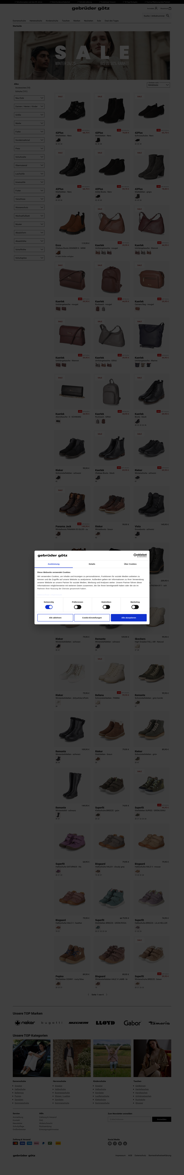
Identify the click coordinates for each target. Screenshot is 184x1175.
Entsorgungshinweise (49, 1129)
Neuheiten (88, 20)
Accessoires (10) (22, 87)
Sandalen (19, 1099)
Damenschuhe (19, 20)
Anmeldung (18, 1117)
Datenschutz (140, 1155)
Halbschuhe (20, 1089)
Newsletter (17, 1123)
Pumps (18, 1096)
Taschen (66, 20)
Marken (76, 20)
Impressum (121, 1155)
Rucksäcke (140, 1099)
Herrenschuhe (36, 20)
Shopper (139, 1103)
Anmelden (161, 1119)
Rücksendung (45, 1126)
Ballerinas (19, 1092)
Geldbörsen (140, 1085)
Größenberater (19, 1129)
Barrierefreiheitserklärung (160, 1155)
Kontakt (16, 1120)
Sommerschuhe (22, 1103)
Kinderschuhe (52, 20)
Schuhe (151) (21, 91)
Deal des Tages (112, 20)
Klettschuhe (100, 1099)
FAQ (41, 1120)
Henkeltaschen (142, 1089)
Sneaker (18, 1085)
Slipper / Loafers (62, 1096)
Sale (99, 20)
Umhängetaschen (143, 1096)
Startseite (17, 25)
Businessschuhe (62, 1092)
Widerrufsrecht (45, 1123)
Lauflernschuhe (102, 1096)
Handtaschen (141, 1092)
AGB (130, 1155)
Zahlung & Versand (47, 1117)
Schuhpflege (18, 1126)
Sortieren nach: (154, 82)
